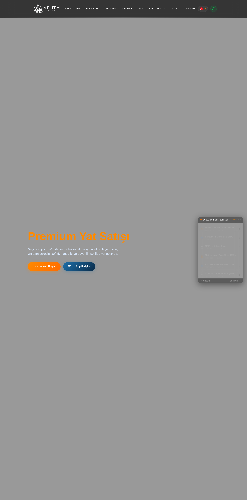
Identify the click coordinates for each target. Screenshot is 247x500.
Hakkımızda (73, 9)
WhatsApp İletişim (79, 266)
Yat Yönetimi (158, 9)
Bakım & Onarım (133, 9)
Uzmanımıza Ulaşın (44, 266)
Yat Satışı (93, 9)
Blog (175, 9)
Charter (111, 9)
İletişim (189, 9)
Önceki (205, 281)
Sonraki (235, 281)
